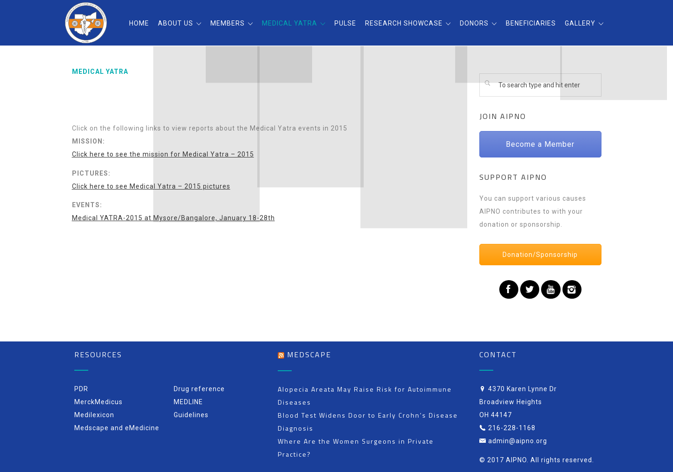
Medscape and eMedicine (116, 428)
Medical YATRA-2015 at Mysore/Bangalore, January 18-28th (173, 218)
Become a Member (540, 144)
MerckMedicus (98, 402)
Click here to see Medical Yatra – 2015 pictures (151, 186)
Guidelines (191, 415)
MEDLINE (188, 402)
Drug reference (199, 389)
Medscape (309, 354)
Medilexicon (94, 415)
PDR (81, 389)
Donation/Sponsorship (540, 254)
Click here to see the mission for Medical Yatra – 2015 (163, 154)
